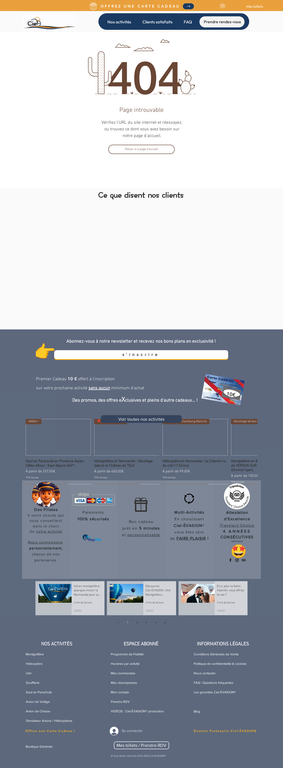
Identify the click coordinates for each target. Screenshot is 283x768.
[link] (225, 5)
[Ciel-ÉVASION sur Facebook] (230, 560)
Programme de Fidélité (127, 654)
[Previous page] (118, 623)
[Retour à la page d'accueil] (141, 149)
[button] (119, 22)
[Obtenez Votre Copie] (188, 6)
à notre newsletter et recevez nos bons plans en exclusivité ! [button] (156, 341)
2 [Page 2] (137, 623)
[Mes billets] (254, 6)
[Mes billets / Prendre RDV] (141, 745)
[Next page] (165, 623)
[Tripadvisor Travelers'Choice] (243, 560)
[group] (141, 451)
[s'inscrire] (141, 354)
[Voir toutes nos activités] (141, 419)
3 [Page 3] (146, 623)
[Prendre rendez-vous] (222, 21)
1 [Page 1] (127, 623)
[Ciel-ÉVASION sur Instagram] (237, 560)
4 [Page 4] (155, 623)
